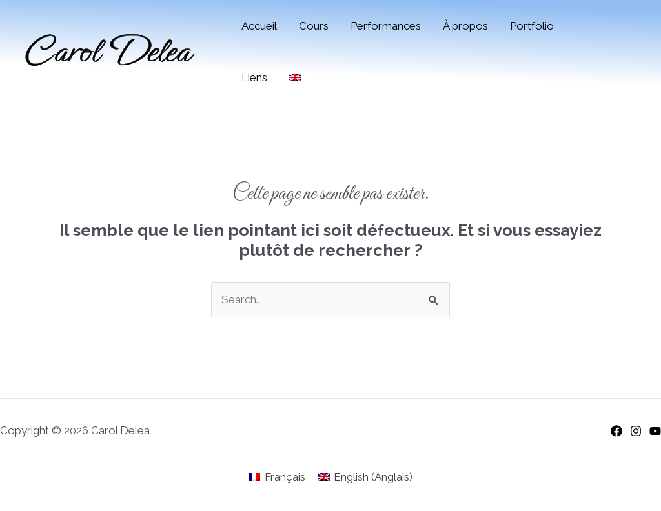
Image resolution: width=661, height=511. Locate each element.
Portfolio (532, 25)
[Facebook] (616, 431)
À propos (465, 25)
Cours (314, 25)
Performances (386, 25)
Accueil (259, 25)
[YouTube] (655, 431)
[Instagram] (636, 431)
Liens (254, 77)
